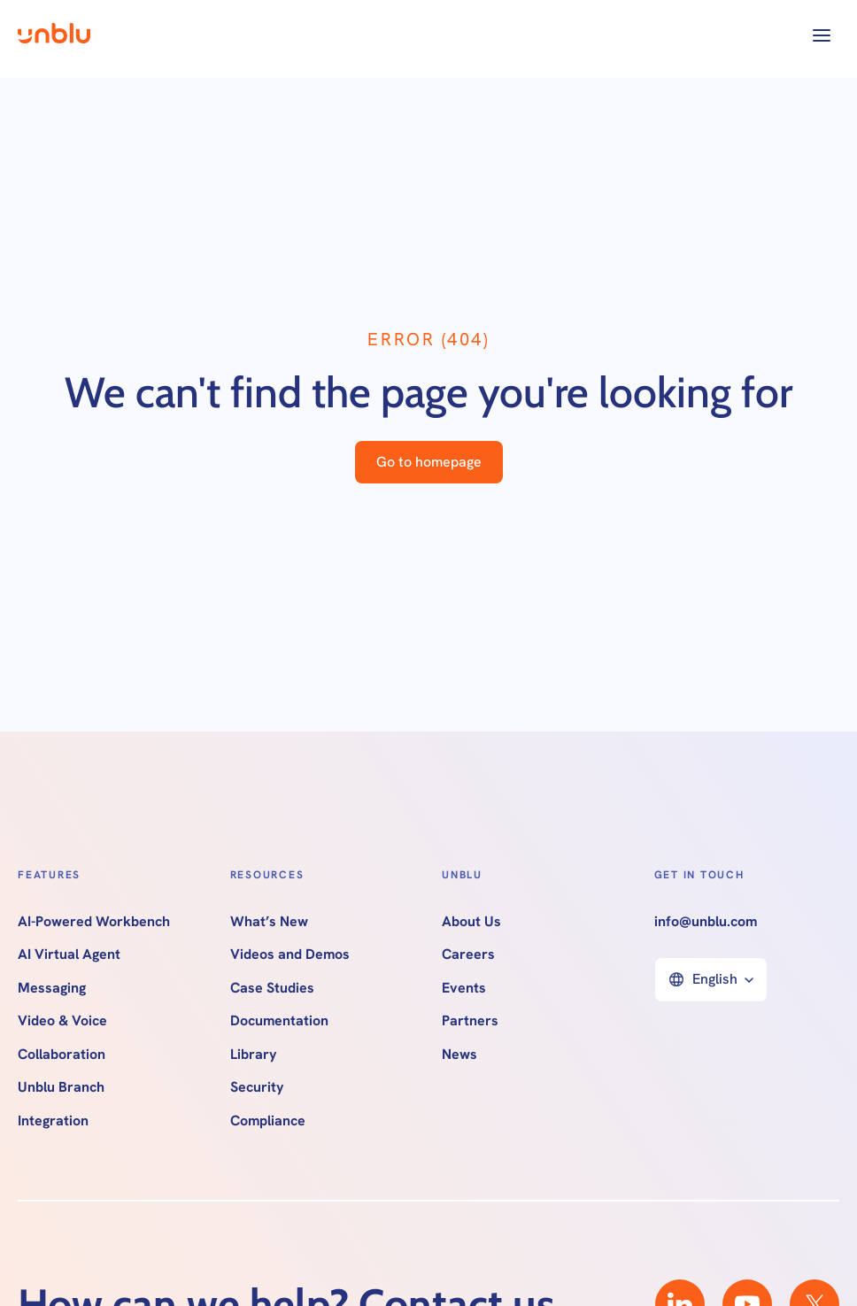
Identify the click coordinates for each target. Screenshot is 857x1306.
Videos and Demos (290, 954)
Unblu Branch (61, 1087)
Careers (468, 954)
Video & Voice (62, 1021)
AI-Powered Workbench (94, 922)
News (459, 1055)
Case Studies (272, 988)
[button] (821, 35)
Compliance (267, 1121)
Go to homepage (429, 461)
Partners (470, 1021)
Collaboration (61, 1055)
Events (464, 988)
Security (257, 1087)
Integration (53, 1121)
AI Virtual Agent (69, 954)
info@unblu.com (705, 922)
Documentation (279, 1021)
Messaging (52, 988)
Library (253, 1055)
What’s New (269, 922)
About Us (471, 922)
